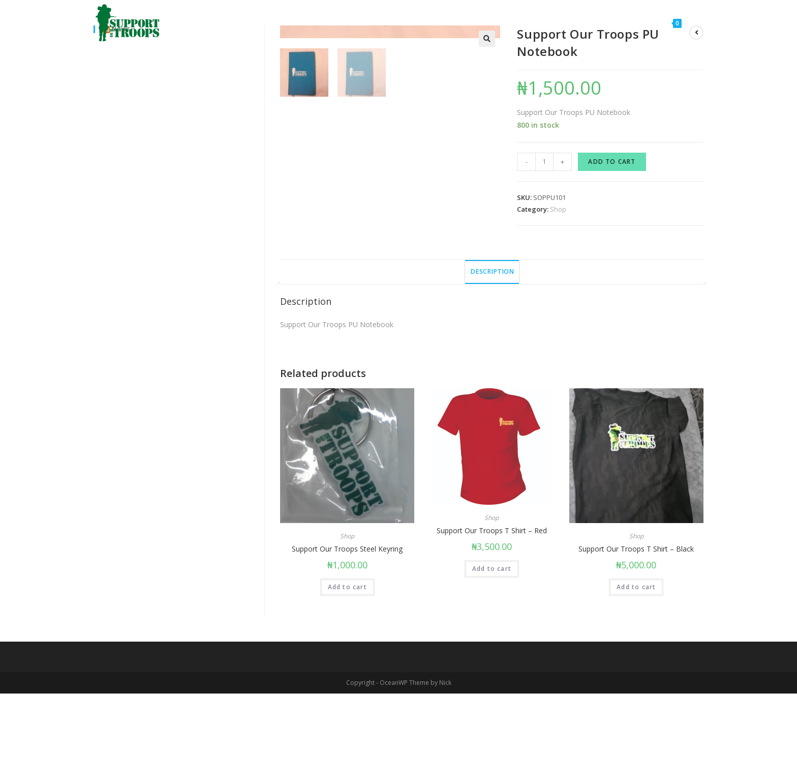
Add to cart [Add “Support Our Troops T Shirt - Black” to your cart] (636, 672)
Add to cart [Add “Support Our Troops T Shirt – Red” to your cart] (491, 654)
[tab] (492, 357)
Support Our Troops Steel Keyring (347, 634)
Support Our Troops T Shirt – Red (492, 616)
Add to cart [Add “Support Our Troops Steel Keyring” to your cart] (347, 672)
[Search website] (700, 23)
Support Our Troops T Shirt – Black (636, 634)
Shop (558, 209)
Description (492, 357)
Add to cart (611, 161)
